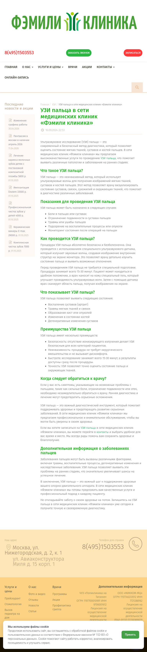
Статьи (32, 611)
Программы (59, 594)
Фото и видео (37, 594)
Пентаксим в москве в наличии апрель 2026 (18, 140)
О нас (27, 67)
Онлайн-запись (17, 77)
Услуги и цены (50, 67)
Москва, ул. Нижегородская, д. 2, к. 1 (33, 550)
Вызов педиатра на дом (12, 613)
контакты (102, 432)
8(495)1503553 (19, 52)
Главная (11, 67)
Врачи (72, 67)
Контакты (106, 67)
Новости (34, 605)
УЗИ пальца (108, 158)
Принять (130, 634)
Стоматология (13, 604)
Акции (87, 67)
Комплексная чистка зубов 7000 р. (18, 246)
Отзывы (33, 599)
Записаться (133, 52)
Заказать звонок (79, 52)
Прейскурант (12, 598)
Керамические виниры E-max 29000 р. (19, 231)
